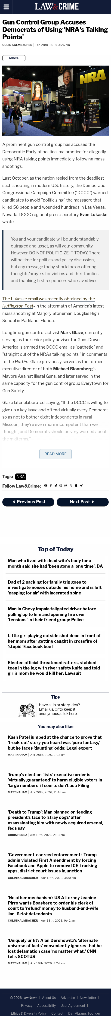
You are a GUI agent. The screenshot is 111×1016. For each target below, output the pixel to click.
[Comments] (3, 51)
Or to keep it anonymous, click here (58, 711)
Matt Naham (17, 755)
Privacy (26, 1005)
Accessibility (46, 1005)
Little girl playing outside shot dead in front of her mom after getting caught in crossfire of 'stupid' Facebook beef (54, 641)
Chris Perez (17, 835)
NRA (21, 476)
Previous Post (29, 501)
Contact (57, 1013)
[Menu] (6, 7)
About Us (49, 998)
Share (14, 58)
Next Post (82, 501)
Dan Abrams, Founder (84, 1013)
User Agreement (73, 1005)
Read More (55, 454)
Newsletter (88, 998)
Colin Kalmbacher (17, 45)
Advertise (68, 998)
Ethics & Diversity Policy (28, 1013)
